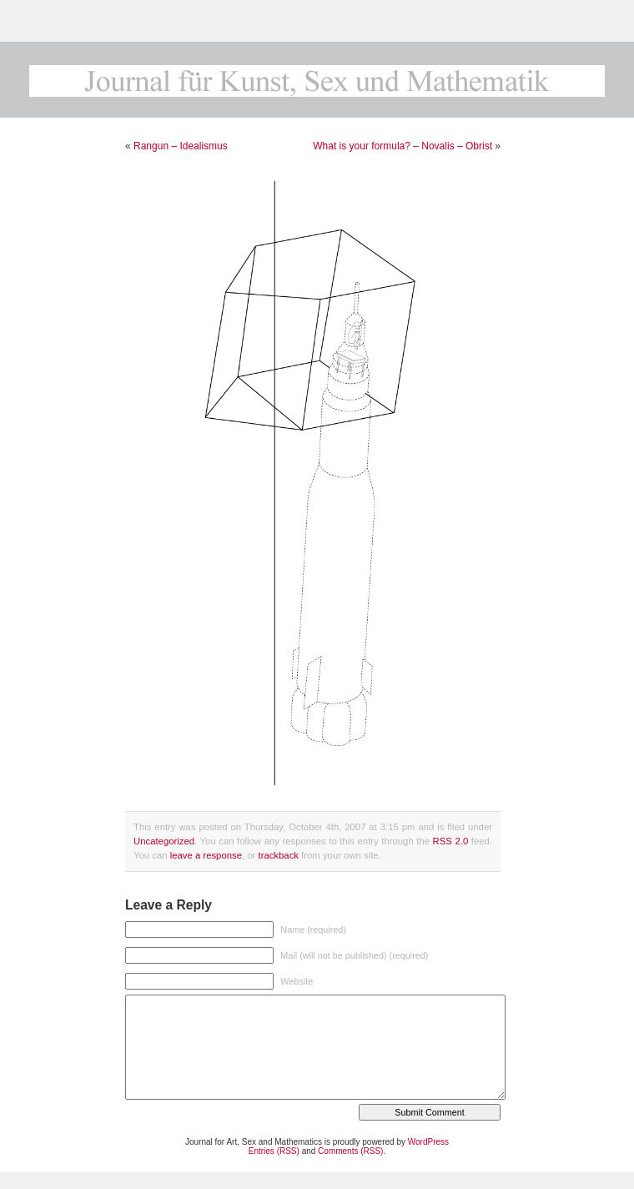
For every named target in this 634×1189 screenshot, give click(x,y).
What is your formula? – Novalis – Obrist (402, 146)
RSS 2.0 (451, 841)
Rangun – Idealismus (180, 146)
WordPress (428, 1141)
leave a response (206, 855)
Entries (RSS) (274, 1151)
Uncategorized (163, 841)
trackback (278, 855)
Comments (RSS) (350, 1151)
